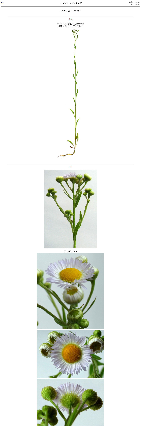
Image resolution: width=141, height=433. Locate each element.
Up (2, 2)
